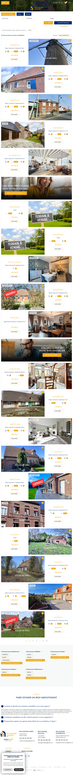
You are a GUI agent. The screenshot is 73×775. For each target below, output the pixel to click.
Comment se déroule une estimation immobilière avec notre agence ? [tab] (27, 706)
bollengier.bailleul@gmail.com (45, 742)
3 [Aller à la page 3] (36, 641)
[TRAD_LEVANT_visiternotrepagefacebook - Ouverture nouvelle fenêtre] (25, 756)
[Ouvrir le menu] (5, 3)
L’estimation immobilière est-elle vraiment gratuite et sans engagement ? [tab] (28, 717)
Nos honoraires (24, 767)
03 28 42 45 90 (25, 738)
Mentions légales (42, 767)
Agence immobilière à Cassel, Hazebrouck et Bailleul (14, 30)
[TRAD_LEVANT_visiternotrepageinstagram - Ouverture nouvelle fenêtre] (29, 756)
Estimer (28, 14)
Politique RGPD (57, 767)
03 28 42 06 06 (44, 740)
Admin (50, 767)
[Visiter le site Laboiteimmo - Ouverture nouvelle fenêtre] (38, 770)
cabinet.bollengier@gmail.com (27, 741)
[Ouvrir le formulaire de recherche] (48, 22)
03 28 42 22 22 (62, 740)
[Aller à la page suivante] (47, 641)
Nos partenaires (33, 767)
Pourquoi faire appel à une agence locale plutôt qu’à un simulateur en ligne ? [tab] (30, 721)
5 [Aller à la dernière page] (43, 641)
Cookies (64, 767)
